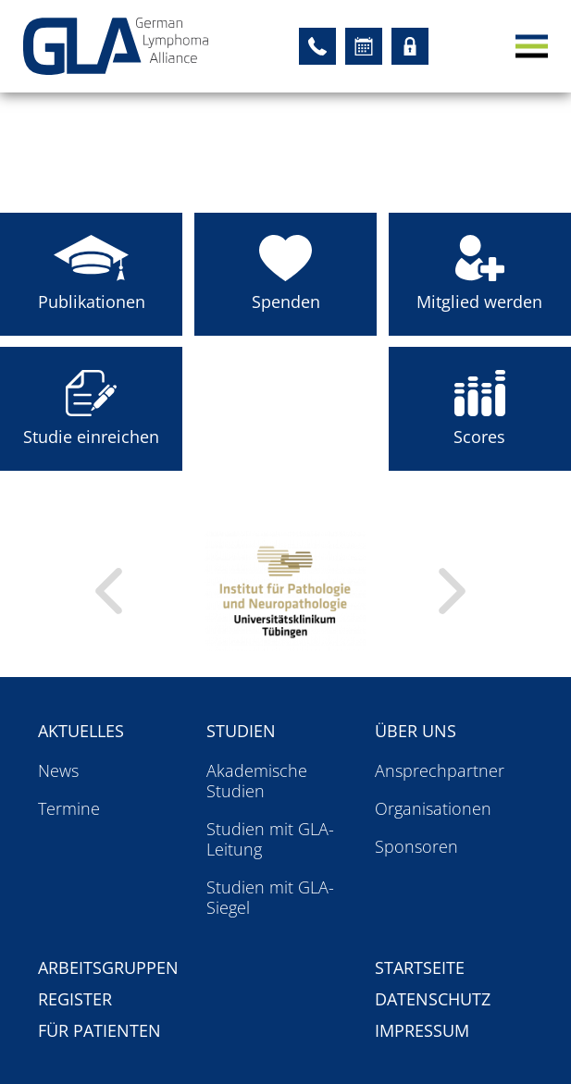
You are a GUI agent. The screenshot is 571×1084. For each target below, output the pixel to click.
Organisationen (433, 808)
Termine (69, 808)
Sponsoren (416, 846)
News (58, 770)
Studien (241, 731)
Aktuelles (81, 731)
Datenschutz (432, 999)
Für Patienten (99, 1030)
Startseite (420, 967)
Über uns (415, 731)
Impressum (422, 1030)
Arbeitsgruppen (108, 967)
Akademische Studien (256, 780)
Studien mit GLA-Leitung (270, 839)
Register (75, 999)
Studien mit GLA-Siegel (270, 897)
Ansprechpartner (439, 770)
